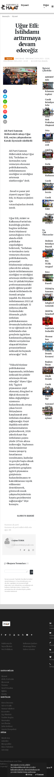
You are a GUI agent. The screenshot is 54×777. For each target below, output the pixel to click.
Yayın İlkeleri (6, 646)
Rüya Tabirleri (7, 747)
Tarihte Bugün (7, 717)
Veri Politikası (7, 649)
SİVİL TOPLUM (7, 679)
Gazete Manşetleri (8, 729)
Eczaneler (5, 711)
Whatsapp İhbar (29, 646)
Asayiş (4, 694)
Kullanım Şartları (30, 643)
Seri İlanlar (6, 723)
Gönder (32, 572)
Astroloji (4, 750)
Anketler (5, 741)
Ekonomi (5, 682)
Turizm (4, 685)
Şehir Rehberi (7, 726)
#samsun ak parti (11, 525)
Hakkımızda (6, 643)
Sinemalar (5, 720)
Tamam (39, 775)
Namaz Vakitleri (7, 709)
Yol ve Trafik (6, 706)
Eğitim (4, 691)
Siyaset (25, 5)
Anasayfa (6, 16)
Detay (29, 775)
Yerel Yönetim (7, 688)
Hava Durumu (7, 703)
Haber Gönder (29, 649)
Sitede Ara (5, 738)
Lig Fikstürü (6, 714)
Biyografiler (6, 744)
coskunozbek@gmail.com (22, 545)
